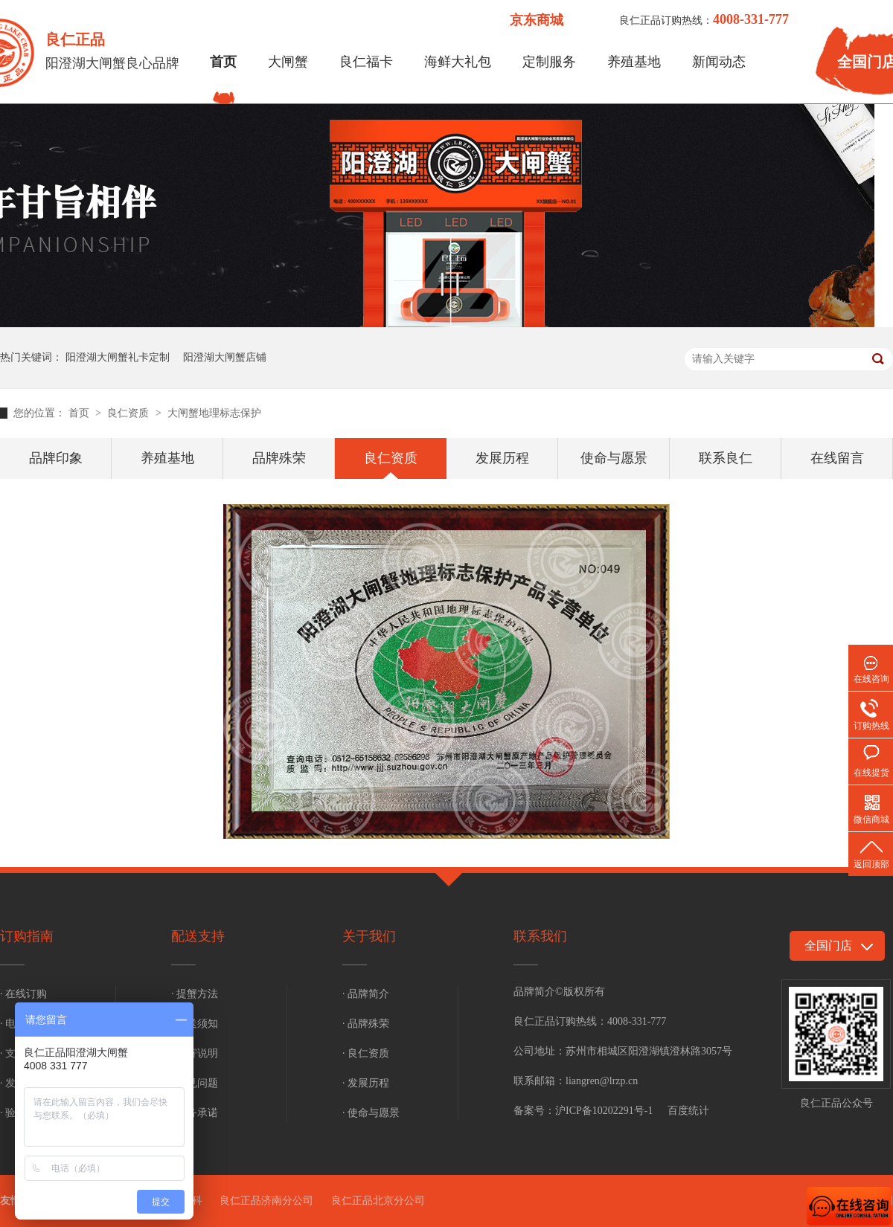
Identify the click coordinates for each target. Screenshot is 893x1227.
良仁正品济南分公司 (266, 1200)
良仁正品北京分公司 (378, 1200)
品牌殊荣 (279, 458)
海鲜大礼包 (457, 61)
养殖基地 (634, 61)
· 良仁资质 (365, 1053)
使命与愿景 (613, 458)
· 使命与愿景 (371, 1112)
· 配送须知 (194, 1023)
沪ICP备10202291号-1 (604, 1110)
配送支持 (198, 936)
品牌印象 (56, 458)
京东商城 (536, 20)
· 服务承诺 (194, 1112)
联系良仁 (725, 458)
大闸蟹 (288, 61)
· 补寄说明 (194, 1053)
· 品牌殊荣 (365, 1023)
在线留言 (837, 458)
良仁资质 (129, 413)
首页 (223, 61)
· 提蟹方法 (194, 993)
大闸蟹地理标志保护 (214, 413)
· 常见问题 (194, 1083)
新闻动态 (719, 61)
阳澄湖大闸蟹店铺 (224, 357)
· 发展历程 (365, 1083)
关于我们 (369, 936)
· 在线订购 (23, 993)
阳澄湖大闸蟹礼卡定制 (117, 357)
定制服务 (549, 61)
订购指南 (27, 936)
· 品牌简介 (365, 993)
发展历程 (502, 458)
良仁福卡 (366, 61)
